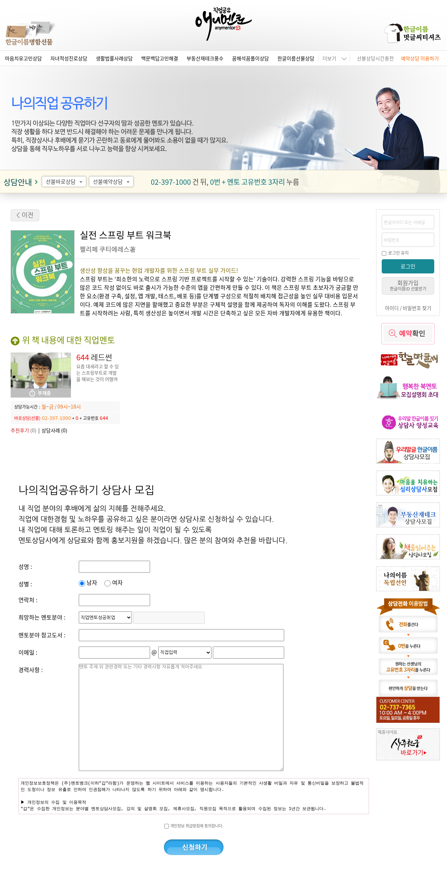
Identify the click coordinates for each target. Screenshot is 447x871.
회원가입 (408, 285)
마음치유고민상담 (23, 58)
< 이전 (25, 215)
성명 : (25, 566)
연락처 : (27, 599)
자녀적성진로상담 (68, 58)
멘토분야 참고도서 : (41, 634)
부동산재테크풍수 (205, 58)
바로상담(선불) (27, 418)
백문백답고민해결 (159, 58)
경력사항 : (30, 669)
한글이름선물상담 (295, 58)
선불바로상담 (65, 181)
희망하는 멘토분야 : (41, 617)
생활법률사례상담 (114, 58)
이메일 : (27, 652)
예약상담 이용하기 (420, 58)
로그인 (408, 266)
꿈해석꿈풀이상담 (250, 58)
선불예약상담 (112, 181)
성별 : (25, 583)
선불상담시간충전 (375, 58)
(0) (24, 430)
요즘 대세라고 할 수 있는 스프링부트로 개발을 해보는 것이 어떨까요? (97, 376)
